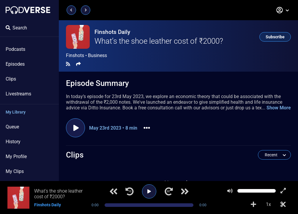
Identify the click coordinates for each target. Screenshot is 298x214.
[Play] (149, 191)
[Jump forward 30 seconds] (169, 191)
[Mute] (230, 190)
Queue (12, 127)
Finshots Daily (112, 32)
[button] (283, 10)
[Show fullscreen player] (283, 190)
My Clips (15, 171)
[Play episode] (75, 127)
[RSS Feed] (68, 64)
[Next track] (185, 191)
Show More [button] (279, 108)
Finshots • (86, 55)
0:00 (95, 205)
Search (16, 28)
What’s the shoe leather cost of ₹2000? (158, 41)
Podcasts (15, 49)
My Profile (16, 156)
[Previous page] (71, 10)
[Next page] (85, 10)
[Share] (78, 64)
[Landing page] (28, 10)
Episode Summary (97, 83)
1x (268, 204)
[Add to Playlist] (253, 204)
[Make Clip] (283, 204)
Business (97, 55)
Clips (11, 79)
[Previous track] (113, 191)
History (13, 141)
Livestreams (18, 94)
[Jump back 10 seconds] (129, 191)
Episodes (15, 64)
